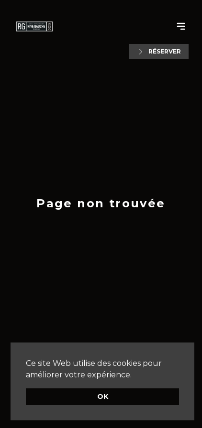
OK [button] (102, 396)
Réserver (159, 51)
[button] (135, 375)
